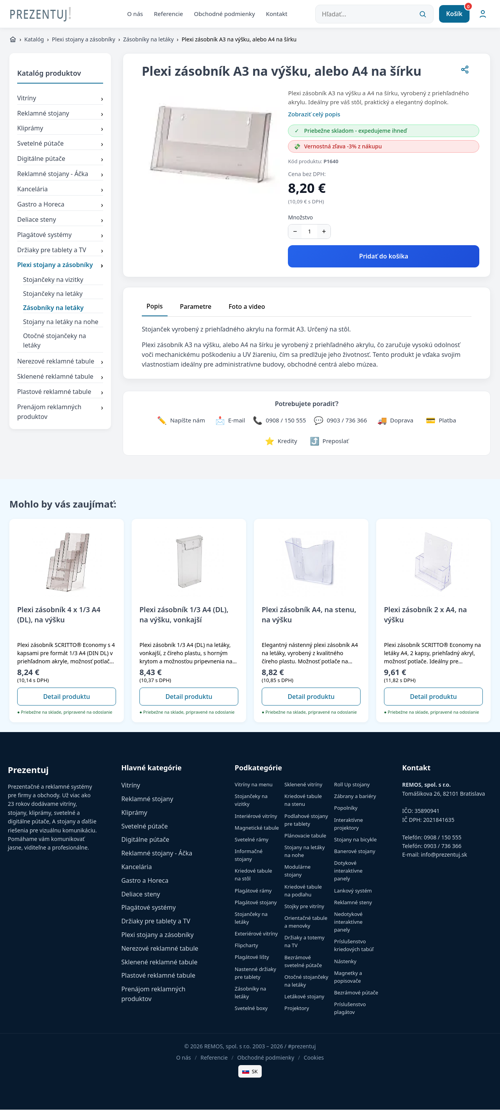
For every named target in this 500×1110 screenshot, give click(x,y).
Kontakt (277, 14)
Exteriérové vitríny (256, 933)
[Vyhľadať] (422, 14)
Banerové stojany (354, 851)
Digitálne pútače (60, 159)
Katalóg (34, 39)
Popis (154, 306)
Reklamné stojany (60, 114)
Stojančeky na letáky (52, 294)
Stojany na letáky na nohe (60, 322)
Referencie (168, 14)
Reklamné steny (353, 902)
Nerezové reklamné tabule (60, 362)
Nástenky (345, 961)
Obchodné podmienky (224, 14)
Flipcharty (246, 945)
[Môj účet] (483, 14)
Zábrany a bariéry (355, 796)
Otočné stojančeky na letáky (54, 340)
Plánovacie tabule (305, 835)
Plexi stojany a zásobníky (83, 39)
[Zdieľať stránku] (464, 71)
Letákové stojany (304, 996)
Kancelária (60, 190)
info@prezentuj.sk (444, 855)
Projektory (296, 1008)
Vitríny (60, 99)
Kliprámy (60, 129)
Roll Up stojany (352, 784)
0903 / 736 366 (442, 846)
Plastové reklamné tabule (60, 392)
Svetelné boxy (251, 1008)
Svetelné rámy (251, 839)
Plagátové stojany (256, 902)
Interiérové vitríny (256, 816)
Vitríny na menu (254, 784)
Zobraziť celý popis (314, 114)
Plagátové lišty (252, 957)
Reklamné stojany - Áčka (60, 174)
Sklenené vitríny (303, 784)
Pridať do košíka (383, 256)
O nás (135, 14)
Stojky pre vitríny (304, 906)
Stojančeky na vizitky (53, 280)
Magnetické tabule (257, 828)
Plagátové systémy (60, 235)
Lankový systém (353, 890)
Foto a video (247, 306)
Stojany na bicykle (355, 839)
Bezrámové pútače (356, 992)
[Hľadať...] (374, 14)
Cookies (314, 1058)
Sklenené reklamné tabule (60, 377)
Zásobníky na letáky (148, 39)
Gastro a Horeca (60, 205)
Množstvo (300, 217)
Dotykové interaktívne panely (348, 871)
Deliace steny (60, 220)
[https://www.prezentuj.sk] (12, 39)
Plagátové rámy (253, 890)
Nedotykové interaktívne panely (348, 922)
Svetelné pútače (60, 144)
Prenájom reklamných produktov (60, 412)
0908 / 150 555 (442, 837)
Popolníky (345, 808)
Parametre (196, 306)
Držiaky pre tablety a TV (60, 250)
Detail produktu (66, 696)
